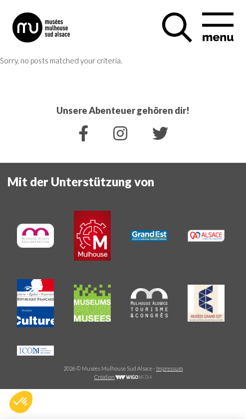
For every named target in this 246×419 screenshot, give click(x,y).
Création (123, 377)
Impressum (169, 368)
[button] (21, 402)
